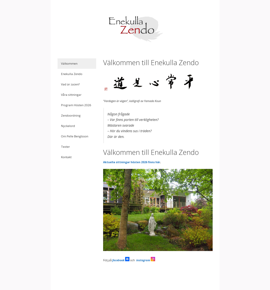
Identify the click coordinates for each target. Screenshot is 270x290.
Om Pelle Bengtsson (74, 136)
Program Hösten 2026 (76, 105)
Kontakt (66, 157)
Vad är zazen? (70, 84)
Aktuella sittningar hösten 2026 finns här (131, 162)
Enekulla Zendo (71, 74)
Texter (65, 147)
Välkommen (69, 63)
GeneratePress (157, 284)
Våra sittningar (71, 95)
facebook (118, 260)
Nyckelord (68, 126)
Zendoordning (71, 115)
